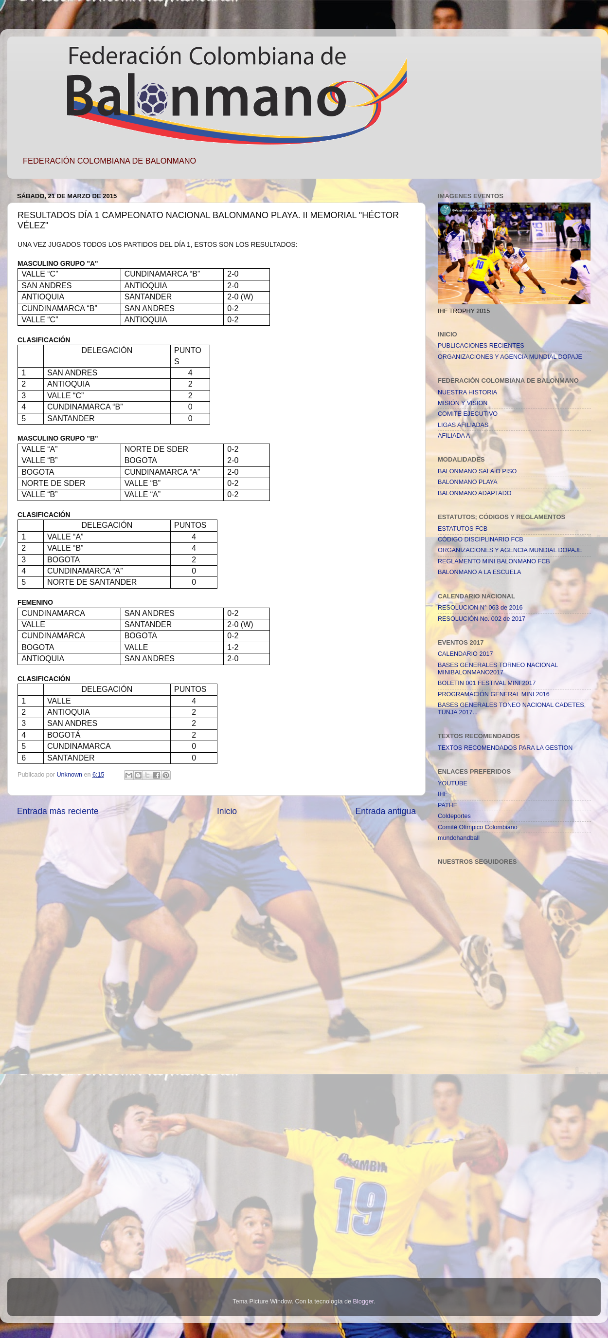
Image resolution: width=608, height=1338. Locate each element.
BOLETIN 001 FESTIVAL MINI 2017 (487, 683)
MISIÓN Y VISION (462, 403)
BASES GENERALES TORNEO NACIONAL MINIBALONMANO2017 (498, 669)
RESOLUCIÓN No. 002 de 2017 (481, 618)
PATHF (447, 805)
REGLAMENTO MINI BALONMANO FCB (494, 561)
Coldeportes (454, 816)
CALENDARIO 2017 (465, 653)
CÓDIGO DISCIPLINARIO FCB (480, 539)
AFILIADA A (454, 435)
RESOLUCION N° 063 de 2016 (480, 607)
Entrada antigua (386, 811)
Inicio (227, 811)
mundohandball (459, 838)
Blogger (363, 1301)
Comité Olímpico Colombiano (478, 827)
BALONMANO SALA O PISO (477, 471)
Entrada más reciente (58, 811)
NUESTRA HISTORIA (467, 392)
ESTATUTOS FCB (462, 528)
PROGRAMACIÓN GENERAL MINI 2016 (494, 694)
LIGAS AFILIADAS (463, 425)
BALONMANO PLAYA (468, 482)
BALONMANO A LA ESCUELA (479, 572)
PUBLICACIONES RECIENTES (481, 345)
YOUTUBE (452, 783)
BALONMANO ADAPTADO (475, 493)
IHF (442, 794)
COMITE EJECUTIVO (468, 413)
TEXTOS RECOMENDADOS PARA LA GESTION (505, 747)
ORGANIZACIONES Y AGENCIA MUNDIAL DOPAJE (510, 356)
